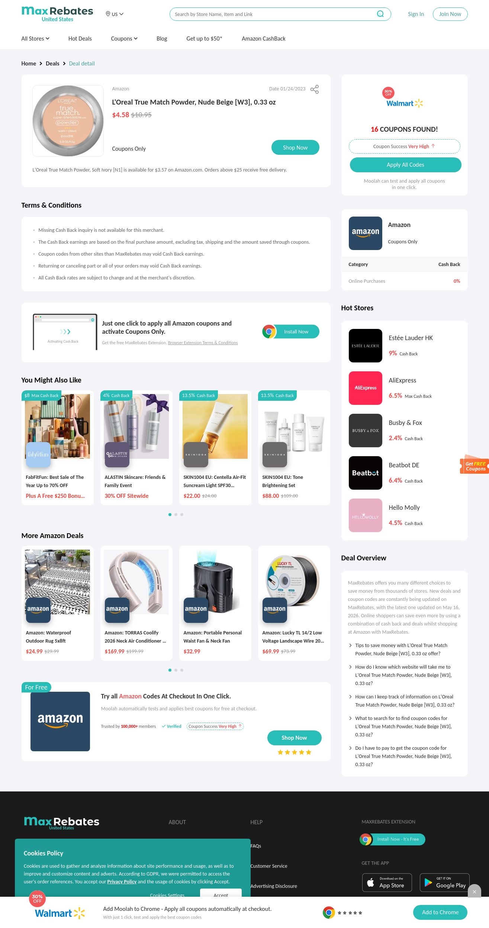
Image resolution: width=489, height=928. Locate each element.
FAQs (256, 846)
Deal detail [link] (82, 63)
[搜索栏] (266, 14)
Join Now (450, 13)
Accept (221, 895)
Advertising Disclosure (274, 886)
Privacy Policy (121, 882)
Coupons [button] (124, 38)
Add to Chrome (440, 912)
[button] (114, 14)
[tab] (404, 647)
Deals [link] (52, 63)
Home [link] (29, 63)
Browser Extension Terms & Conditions (203, 342)
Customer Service (269, 866)
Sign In (416, 13)
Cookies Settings (167, 895)
